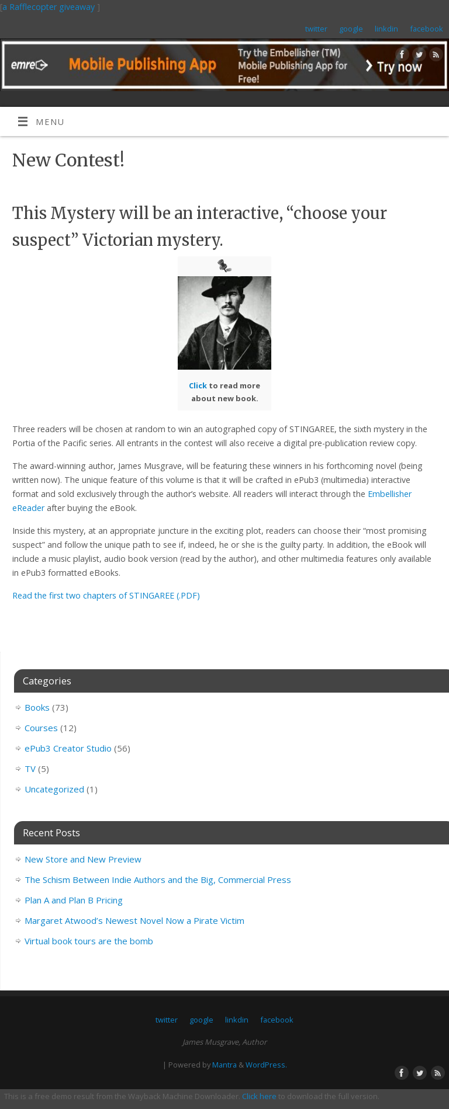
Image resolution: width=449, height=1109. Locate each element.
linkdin (386, 28)
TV (30, 768)
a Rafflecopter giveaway (48, 6)
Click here (259, 1096)
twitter (316, 28)
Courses (41, 727)
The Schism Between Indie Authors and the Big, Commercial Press (158, 879)
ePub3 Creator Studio (68, 748)
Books (37, 707)
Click (198, 385)
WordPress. (266, 1064)
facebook (426, 28)
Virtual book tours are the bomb (89, 941)
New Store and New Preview (83, 859)
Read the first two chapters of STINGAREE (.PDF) (106, 595)
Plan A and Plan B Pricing (74, 900)
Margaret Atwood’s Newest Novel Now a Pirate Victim (134, 920)
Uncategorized (54, 789)
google (351, 28)
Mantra (224, 1064)
